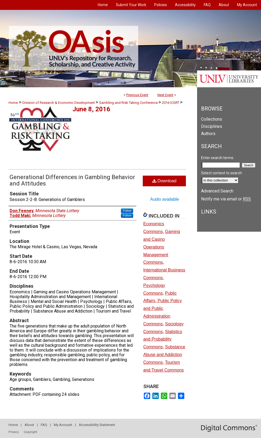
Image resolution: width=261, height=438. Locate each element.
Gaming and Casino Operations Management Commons (161, 247)
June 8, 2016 (91, 109)
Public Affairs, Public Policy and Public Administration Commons (162, 308)
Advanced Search (217, 191)
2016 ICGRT (171, 103)
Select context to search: (222, 173)
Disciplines (211, 126)
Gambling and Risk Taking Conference (128, 103)
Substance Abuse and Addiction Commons (164, 355)
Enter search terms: (217, 158)
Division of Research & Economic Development (59, 103)
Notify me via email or (226, 199)
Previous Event (137, 95)
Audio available (164, 199)
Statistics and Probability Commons (162, 339)
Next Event (165, 95)
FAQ (44, 425)
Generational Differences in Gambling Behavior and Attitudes (72, 180)
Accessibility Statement (97, 425)
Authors (208, 133)
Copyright (30, 432)
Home (13, 103)
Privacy (14, 432)
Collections (211, 119)
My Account (63, 425)
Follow (127, 210)
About (29, 425)
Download (164, 181)
